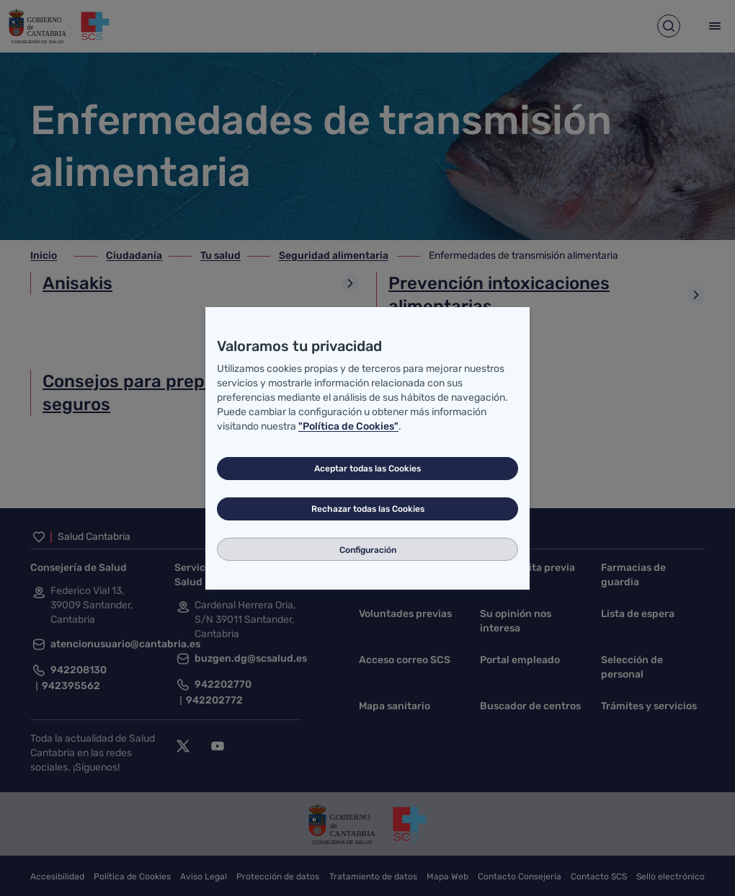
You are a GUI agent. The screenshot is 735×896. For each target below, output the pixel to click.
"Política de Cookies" (348, 426)
